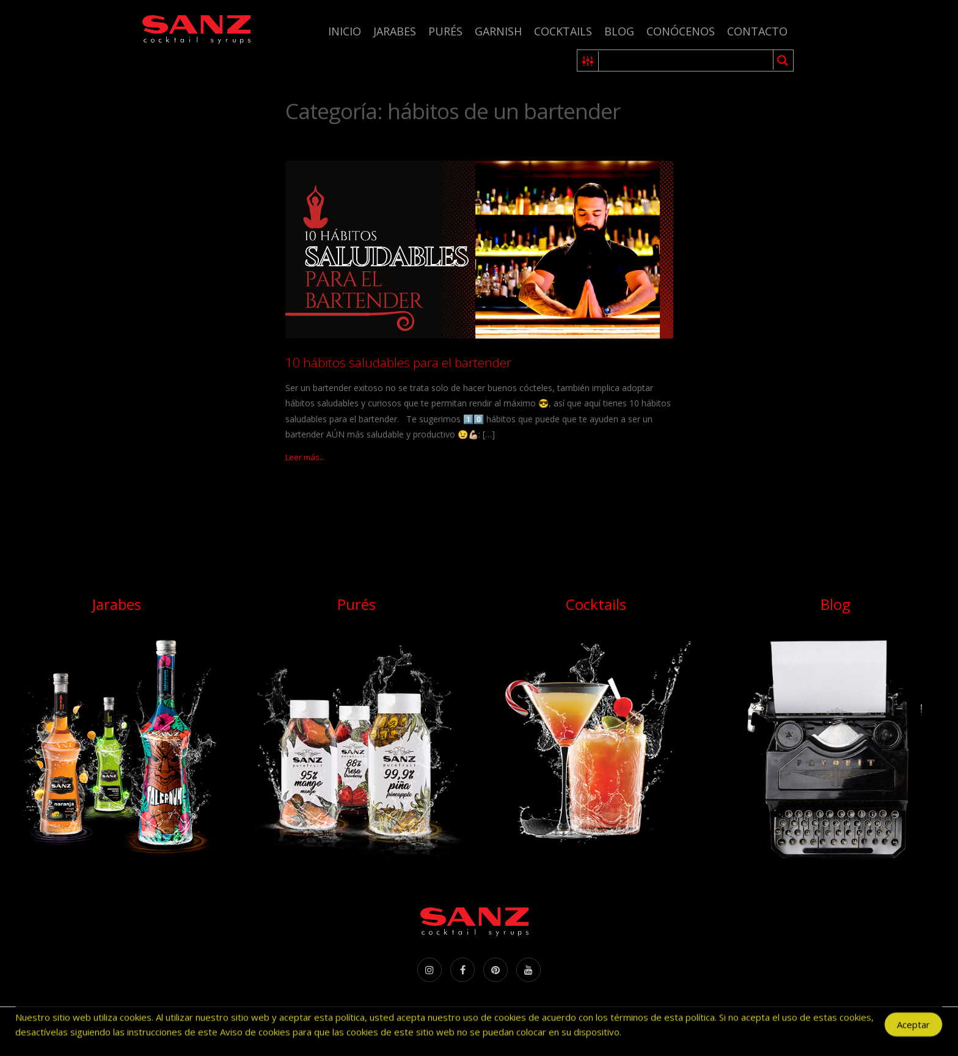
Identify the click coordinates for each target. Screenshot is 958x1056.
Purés (445, 31)
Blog (619, 31)
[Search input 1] (686, 61)
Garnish (498, 31)
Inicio (344, 31)
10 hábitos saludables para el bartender (398, 362)
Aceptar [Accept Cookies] (913, 1028)
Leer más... (305, 457)
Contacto (757, 31)
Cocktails (563, 31)
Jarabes (394, 31)
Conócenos (680, 31)
